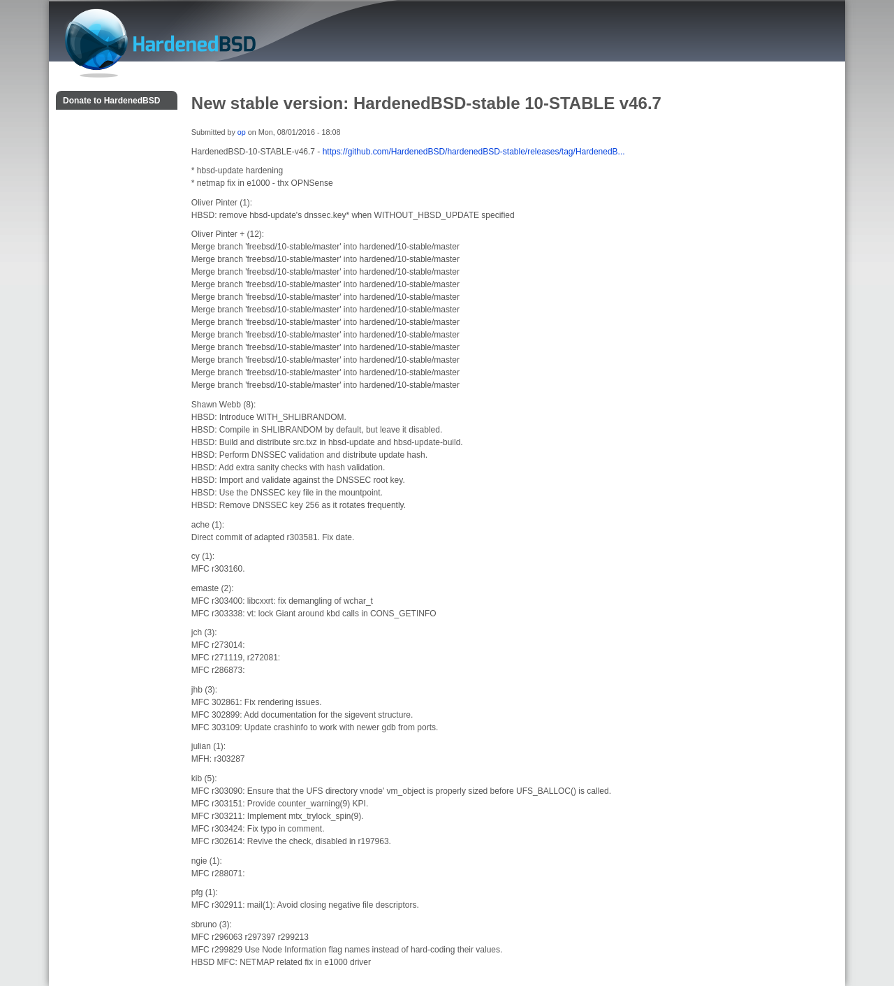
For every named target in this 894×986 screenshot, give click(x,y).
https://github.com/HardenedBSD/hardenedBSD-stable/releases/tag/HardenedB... (474, 152)
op (241, 132)
